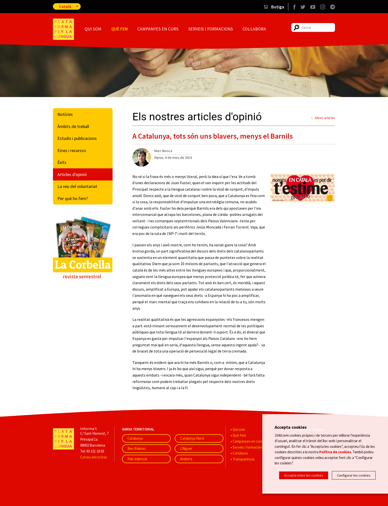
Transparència (243, 459)
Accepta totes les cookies (303, 475)
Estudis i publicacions (77, 138)
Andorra (186, 458)
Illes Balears (136, 448)
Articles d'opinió (72, 174)
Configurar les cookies (353, 475)
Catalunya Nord (192, 438)
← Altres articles (323, 118)
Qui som (93, 29)
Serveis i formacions (210, 29)
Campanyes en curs (157, 29)
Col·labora (254, 29)
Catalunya (135, 438)
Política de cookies (335, 452)
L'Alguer (186, 448)
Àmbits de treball (73, 126)
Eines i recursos (71, 150)
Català (65, 6)
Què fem (119, 29)
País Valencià (137, 458)
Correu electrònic (93, 457)
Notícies (65, 114)
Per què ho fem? (72, 198)
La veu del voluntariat (77, 186)
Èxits (61, 162)
